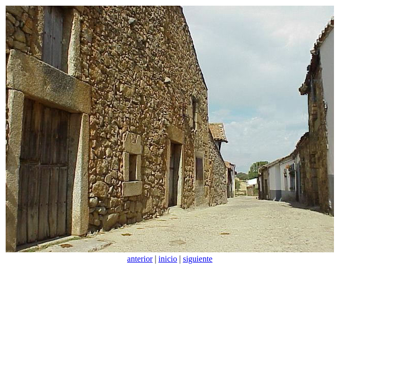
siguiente (197, 258)
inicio (168, 258)
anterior (140, 258)
